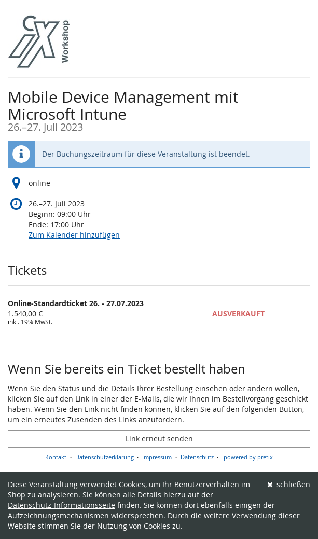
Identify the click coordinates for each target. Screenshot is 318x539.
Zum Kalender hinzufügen (74, 235)
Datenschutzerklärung (104, 457)
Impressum (157, 457)
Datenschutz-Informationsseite (61, 505)
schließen (289, 484)
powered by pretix (248, 457)
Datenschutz (197, 457)
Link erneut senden (159, 439)
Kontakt (55, 457)
